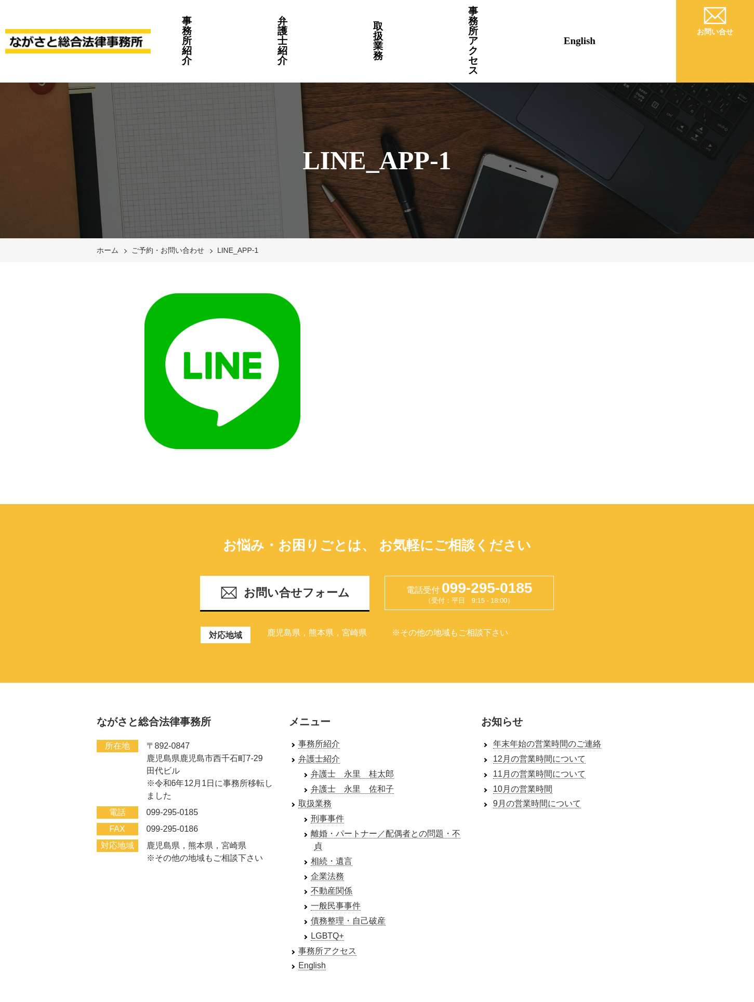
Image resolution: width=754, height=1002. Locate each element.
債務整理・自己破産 (348, 879)
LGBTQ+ (327, 894)
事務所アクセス (526, 20)
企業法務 (327, 834)
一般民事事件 (336, 864)
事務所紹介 (227, 20)
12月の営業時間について (539, 717)
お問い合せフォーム (285, 551)
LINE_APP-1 (237, 209)
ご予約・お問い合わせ (167, 209)
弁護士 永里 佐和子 (352, 746)
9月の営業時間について (537, 761)
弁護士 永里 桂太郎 (352, 732)
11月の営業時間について (539, 732)
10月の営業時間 (522, 746)
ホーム (107, 209)
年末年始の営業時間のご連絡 (547, 702)
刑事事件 (327, 777)
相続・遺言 (331, 819)
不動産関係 (331, 849)
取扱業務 (426, 20)
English (626, 20)
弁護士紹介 (327, 20)
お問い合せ (715, 19)
